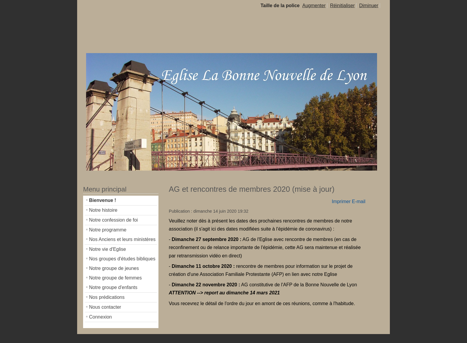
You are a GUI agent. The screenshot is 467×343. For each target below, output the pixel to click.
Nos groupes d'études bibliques (122, 258)
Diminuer (368, 5)
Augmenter (314, 5)
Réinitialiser (342, 5)
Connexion (100, 316)
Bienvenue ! (102, 200)
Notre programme (107, 229)
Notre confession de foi (113, 220)
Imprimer (341, 201)
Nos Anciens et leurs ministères (122, 239)
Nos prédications (106, 297)
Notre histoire (103, 210)
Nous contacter (105, 307)
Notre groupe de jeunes (114, 268)
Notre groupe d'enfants (113, 287)
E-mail (358, 201)
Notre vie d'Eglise (107, 249)
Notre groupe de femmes (115, 277)
